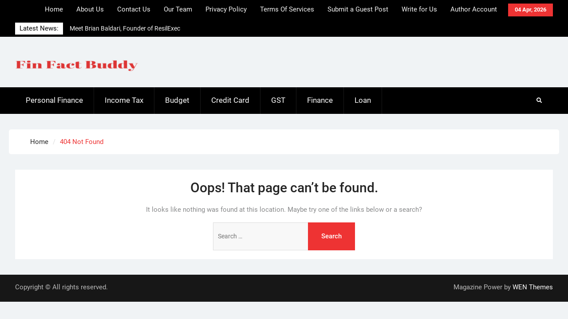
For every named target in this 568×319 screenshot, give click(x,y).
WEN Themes (533, 287)
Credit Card (230, 100)
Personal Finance (54, 100)
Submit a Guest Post (357, 9)
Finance (320, 100)
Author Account (473, 9)
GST (278, 100)
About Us (90, 9)
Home (54, 9)
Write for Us (419, 9)
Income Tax (124, 100)
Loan (363, 100)
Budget (177, 100)
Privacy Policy (226, 9)
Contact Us (133, 9)
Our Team (178, 9)
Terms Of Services (287, 9)
